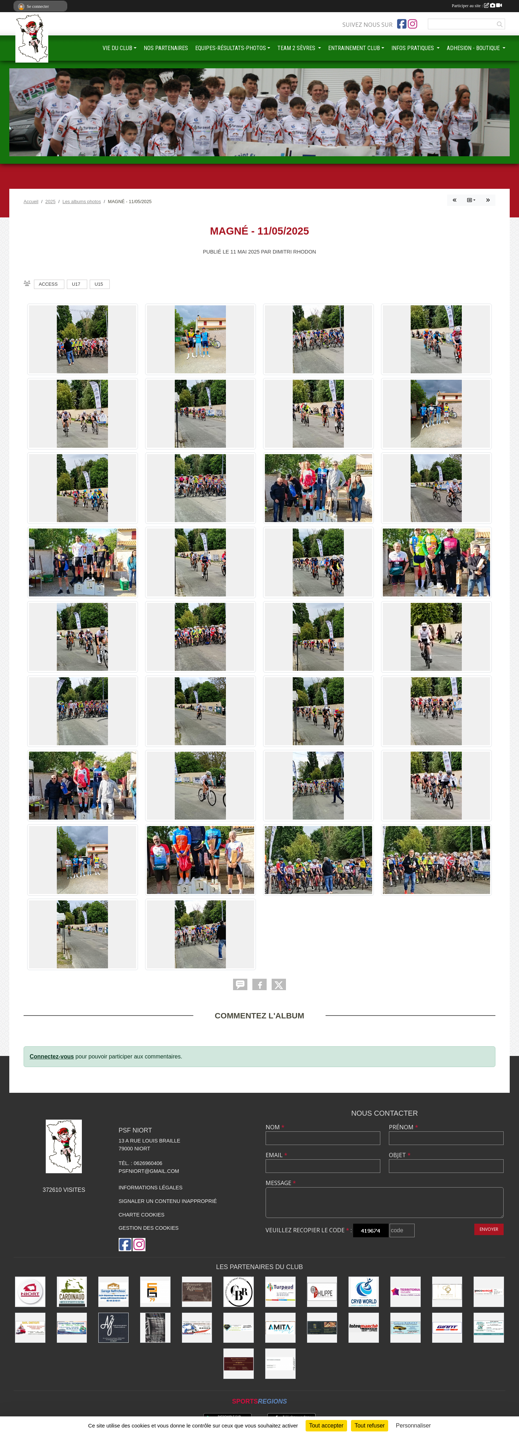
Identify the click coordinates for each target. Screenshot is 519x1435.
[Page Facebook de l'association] (401, 24)
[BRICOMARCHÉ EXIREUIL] (489, 1292)
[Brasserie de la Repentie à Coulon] (197, 1292)
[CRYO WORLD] (364, 1292)
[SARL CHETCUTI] (30, 1328)
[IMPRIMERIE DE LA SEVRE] (238, 1328)
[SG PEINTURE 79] (155, 1292)
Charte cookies (141, 1215)
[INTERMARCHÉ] (364, 1328)
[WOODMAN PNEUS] (155, 1328)
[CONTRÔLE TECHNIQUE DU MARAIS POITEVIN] (72, 1328)
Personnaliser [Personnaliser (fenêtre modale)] (413, 1425)
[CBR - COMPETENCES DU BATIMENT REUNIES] (238, 1292)
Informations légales (151, 1187)
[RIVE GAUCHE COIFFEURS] (447, 1292)
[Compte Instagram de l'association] (412, 24)
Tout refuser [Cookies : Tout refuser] (370, 1425)
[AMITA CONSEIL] (280, 1328)
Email (276, 1155)
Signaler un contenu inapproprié (168, 1201)
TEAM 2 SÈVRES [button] (297, 48)
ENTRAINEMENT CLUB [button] (354, 48)
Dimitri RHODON (294, 252)
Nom (275, 1127)
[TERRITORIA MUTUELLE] (405, 1292)
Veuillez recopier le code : (309, 1230)
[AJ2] (113, 1328)
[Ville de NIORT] (30, 1292)
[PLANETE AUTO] (197, 1328)
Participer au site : (477, 5)
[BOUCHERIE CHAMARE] (238, 1363)
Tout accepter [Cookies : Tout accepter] (326, 1425)
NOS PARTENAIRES (166, 48)
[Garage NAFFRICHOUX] (113, 1292)
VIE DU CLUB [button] (117, 48)
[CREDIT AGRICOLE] (489, 1328)
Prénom (403, 1127)
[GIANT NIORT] (447, 1328)
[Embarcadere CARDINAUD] (72, 1292)
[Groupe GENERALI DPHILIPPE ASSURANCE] (322, 1292)
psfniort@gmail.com (149, 1171)
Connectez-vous (52, 1056)
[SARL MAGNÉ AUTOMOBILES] (280, 1363)
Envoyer (489, 1229)
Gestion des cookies (149, 1228)
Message (281, 1183)
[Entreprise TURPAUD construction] (280, 1292)
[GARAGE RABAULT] (405, 1328)
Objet (400, 1155)
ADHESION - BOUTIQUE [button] (474, 48)
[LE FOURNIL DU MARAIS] (322, 1328)
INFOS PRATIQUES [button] (413, 48)
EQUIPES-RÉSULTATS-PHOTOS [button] (230, 48)
